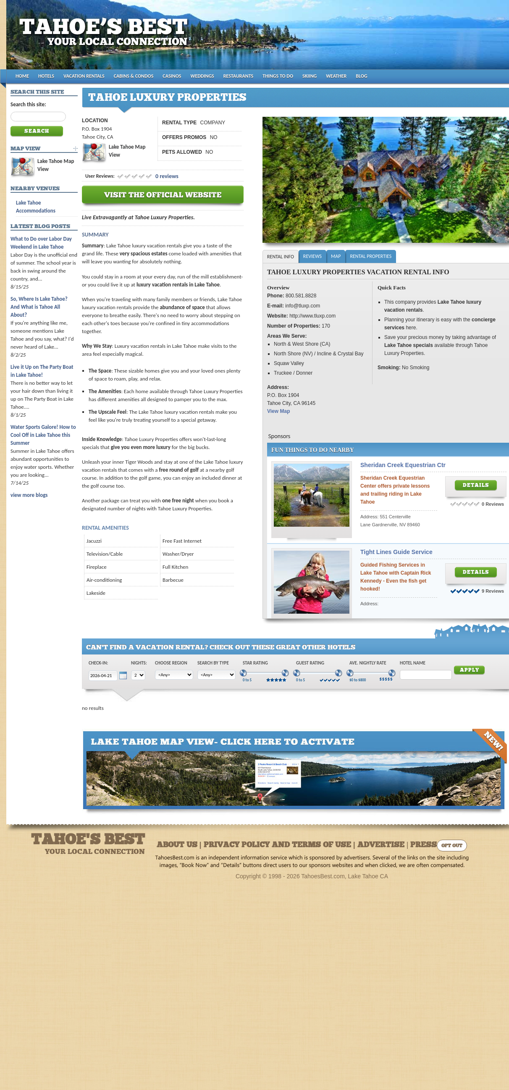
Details (476, 485)
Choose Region (171, 663)
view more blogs (28, 495)
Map (336, 256)
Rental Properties (370, 256)
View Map (278, 411)
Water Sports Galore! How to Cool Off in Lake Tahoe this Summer (43, 435)
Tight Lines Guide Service (396, 552)
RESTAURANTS (238, 76)
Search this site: (28, 104)
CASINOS (172, 76)
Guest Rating (310, 663)
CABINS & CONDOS (134, 76)
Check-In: (98, 663)
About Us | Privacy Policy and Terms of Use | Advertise (280, 845)
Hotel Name (412, 663)
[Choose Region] (174, 675)
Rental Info (280, 257)
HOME (22, 76)
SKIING (309, 76)
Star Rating (255, 663)
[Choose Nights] (138, 675)
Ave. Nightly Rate (367, 663)
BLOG (361, 76)
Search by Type (213, 663)
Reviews (312, 256)
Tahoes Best (105, 38)
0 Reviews (493, 504)
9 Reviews (493, 591)
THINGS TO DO (277, 76)
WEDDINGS (202, 76)
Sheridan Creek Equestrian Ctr (403, 465)
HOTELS (46, 76)
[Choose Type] (216, 675)
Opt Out (451, 846)
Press (423, 845)
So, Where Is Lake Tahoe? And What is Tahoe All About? (39, 307)
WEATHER (336, 76)
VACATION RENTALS (84, 76)
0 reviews (166, 176)
